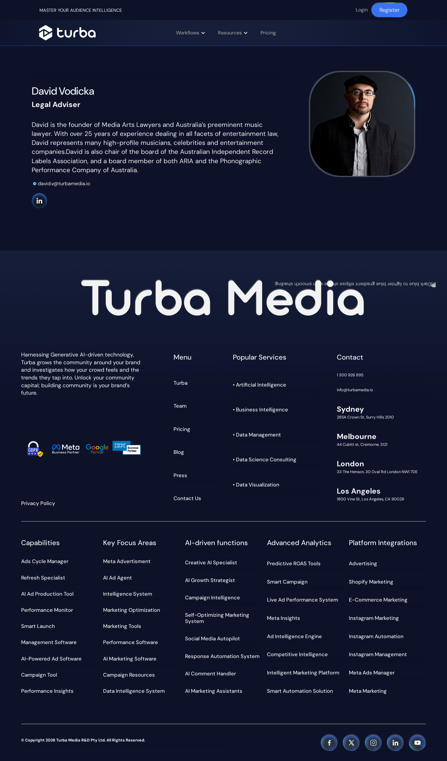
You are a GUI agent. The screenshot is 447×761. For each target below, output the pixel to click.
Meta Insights (283, 618)
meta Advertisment (127, 561)
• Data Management (257, 434)
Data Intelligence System (134, 690)
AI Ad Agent (117, 577)
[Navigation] (67, 33)
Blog (179, 452)
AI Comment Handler (210, 673)
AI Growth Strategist (210, 580)
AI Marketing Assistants (213, 690)
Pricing (268, 33)
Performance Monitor (47, 610)
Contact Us (187, 498)
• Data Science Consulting (264, 459)
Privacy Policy (38, 503)
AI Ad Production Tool (47, 593)
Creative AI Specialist (211, 562)
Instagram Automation (376, 636)
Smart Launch (38, 626)
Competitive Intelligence (297, 654)
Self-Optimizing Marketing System (217, 617)
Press (180, 475)
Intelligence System (127, 593)
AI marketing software (129, 658)
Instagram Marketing (374, 618)
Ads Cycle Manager (44, 561)
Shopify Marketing (371, 581)
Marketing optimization (131, 610)
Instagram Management (378, 654)
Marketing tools (122, 626)
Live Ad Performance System (302, 599)
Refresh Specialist (43, 577)
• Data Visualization (256, 484)
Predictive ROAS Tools (294, 563)
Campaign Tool (39, 674)
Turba (180, 382)
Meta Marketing (368, 690)
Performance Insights (47, 690)
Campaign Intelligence (212, 597)
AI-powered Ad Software (51, 658)
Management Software (49, 642)
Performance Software (130, 642)
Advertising (363, 563)
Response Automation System (222, 656)
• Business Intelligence (260, 409)
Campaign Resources (129, 674)
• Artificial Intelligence (259, 384)
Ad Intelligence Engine (294, 636)
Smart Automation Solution (300, 690)
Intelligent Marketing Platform (303, 672)
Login (362, 10)
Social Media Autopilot (212, 638)
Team (180, 405)
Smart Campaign (287, 581)
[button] (194, 33)
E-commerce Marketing (378, 599)
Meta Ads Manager (372, 672)
